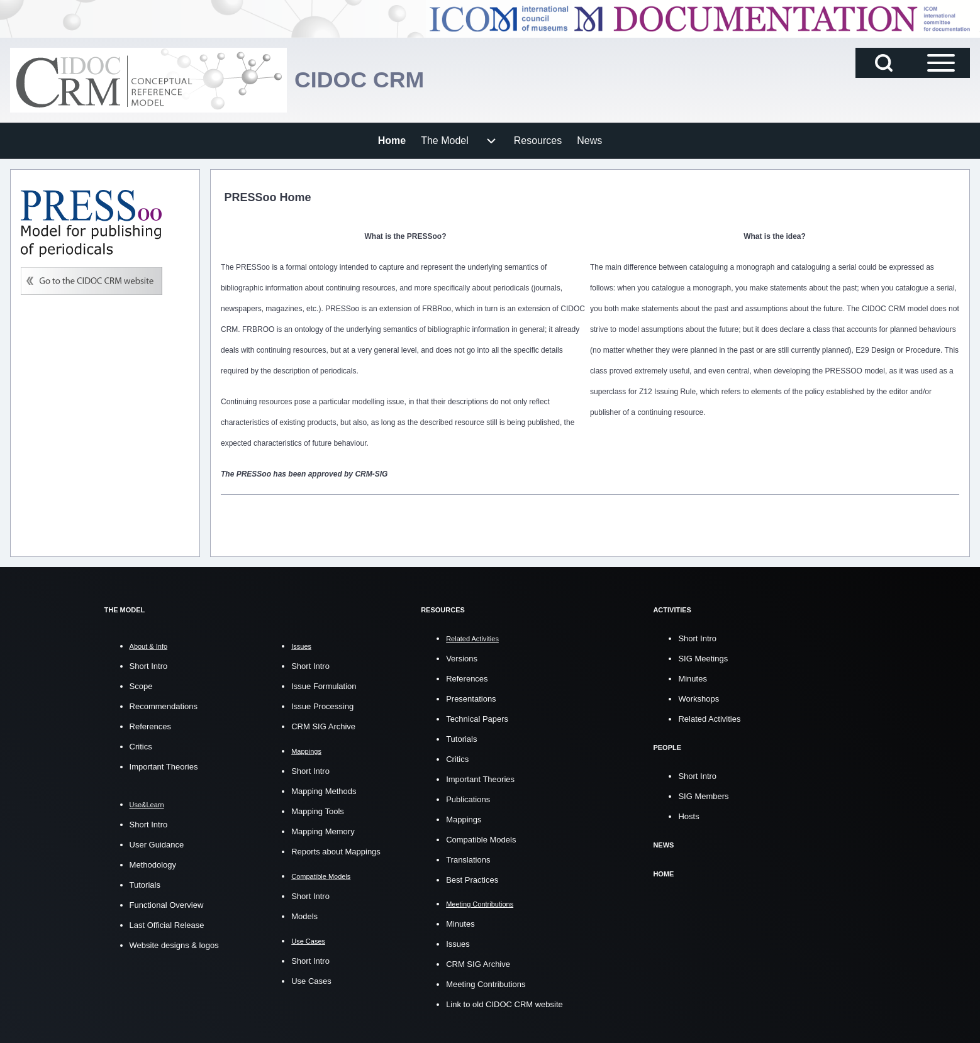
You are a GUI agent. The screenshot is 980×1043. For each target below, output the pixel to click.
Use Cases (311, 981)
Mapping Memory (322, 831)
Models (304, 916)
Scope (141, 686)
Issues (458, 943)
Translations (468, 859)
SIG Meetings (703, 658)
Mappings (463, 819)
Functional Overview (167, 905)
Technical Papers (477, 718)
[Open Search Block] (883, 63)
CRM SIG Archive (323, 726)
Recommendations (164, 706)
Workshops (698, 698)
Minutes (460, 923)
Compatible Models (481, 839)
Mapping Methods (323, 791)
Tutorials (145, 885)
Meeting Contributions (485, 983)
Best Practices (472, 879)
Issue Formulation (323, 686)
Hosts (688, 815)
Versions (461, 658)
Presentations (471, 698)
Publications (468, 798)
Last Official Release (167, 925)
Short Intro (149, 666)
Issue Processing (322, 706)
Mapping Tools (317, 811)
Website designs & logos (174, 945)
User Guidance (157, 844)
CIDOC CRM (359, 80)
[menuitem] (391, 140)
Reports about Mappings (336, 851)
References (150, 726)
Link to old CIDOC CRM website (504, 1003)
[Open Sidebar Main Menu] (941, 63)
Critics (141, 746)
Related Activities (709, 718)
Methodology (153, 864)
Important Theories (164, 766)
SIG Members (703, 795)
